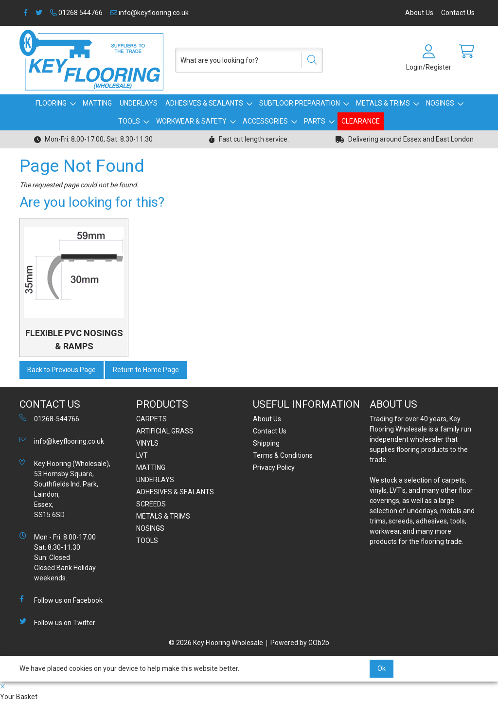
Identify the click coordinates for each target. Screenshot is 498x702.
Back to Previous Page (61, 370)
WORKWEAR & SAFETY (191, 121)
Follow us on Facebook (61, 599)
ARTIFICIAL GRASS (165, 431)
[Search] (309, 60)
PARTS (314, 121)
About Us (419, 13)
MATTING (97, 103)
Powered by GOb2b (299, 643)
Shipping (266, 443)
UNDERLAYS (139, 103)
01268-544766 (49, 418)
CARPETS (151, 419)
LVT (142, 455)
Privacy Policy (274, 467)
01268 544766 (76, 13)
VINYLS (147, 443)
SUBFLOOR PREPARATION (299, 103)
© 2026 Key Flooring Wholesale (216, 643)
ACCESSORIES (265, 121)
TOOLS (129, 121)
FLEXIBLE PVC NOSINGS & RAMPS (74, 339)
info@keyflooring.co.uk (149, 13)
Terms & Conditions (283, 455)
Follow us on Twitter (57, 622)
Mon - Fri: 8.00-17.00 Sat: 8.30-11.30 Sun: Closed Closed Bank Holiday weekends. (57, 557)
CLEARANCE (360, 121)
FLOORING (51, 103)
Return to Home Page (146, 370)
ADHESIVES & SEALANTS (204, 103)
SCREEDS (151, 504)
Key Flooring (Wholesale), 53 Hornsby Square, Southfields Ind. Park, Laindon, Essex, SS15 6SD (64, 489)
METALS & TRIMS (383, 103)
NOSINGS (440, 103)
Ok (381, 668)
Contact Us (458, 13)
